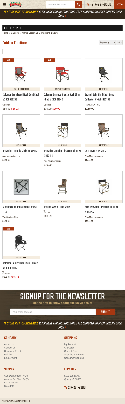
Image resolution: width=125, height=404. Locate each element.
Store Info (9, 386)
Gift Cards (69, 347)
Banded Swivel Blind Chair (57, 207)
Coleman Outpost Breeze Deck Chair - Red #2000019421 (62, 97)
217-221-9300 (75, 387)
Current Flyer (71, 351)
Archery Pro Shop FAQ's (16, 379)
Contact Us (9, 347)
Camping (15, 33)
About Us (9, 344)
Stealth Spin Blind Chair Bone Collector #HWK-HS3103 (99, 97)
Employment (10, 358)
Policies (8, 354)
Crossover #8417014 (95, 151)
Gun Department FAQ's (16, 375)
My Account (70, 344)
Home (5, 33)
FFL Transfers (11, 382)
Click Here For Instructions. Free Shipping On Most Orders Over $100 (63, 14)
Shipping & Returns (74, 354)
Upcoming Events (13, 351)
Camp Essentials (30, 33)
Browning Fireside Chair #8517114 (19, 151)
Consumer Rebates (74, 358)
